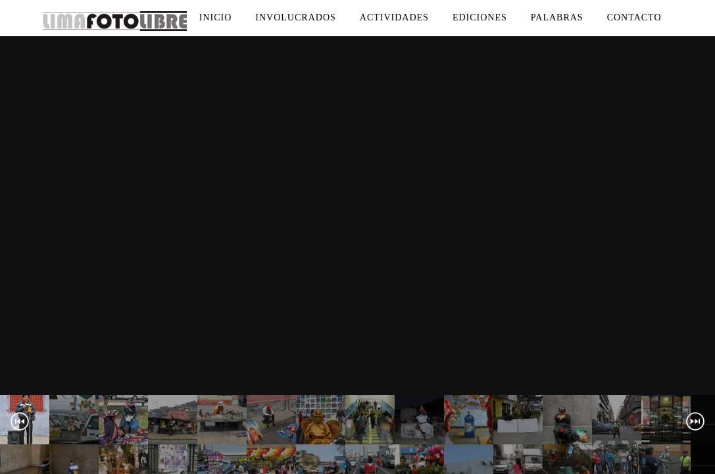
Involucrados (295, 17)
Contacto (634, 17)
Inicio (215, 17)
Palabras (557, 17)
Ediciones (480, 17)
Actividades (394, 17)
